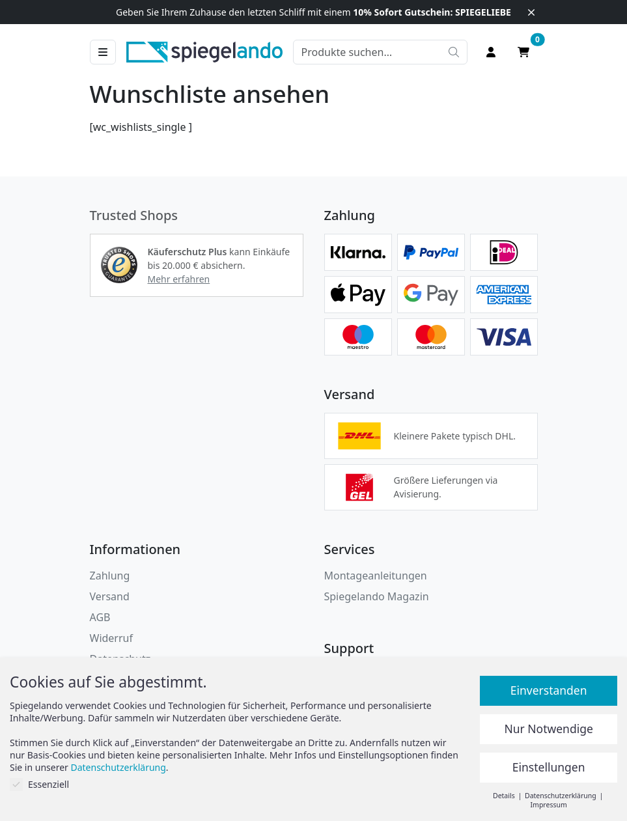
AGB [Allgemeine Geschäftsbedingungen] (100, 617)
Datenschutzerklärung (117, 767)
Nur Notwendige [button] (548, 728)
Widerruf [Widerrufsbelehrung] (111, 638)
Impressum (549, 804)
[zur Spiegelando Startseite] (204, 51)
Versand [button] (110, 596)
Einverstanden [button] (548, 690)
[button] (119, 265)
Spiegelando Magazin (376, 596)
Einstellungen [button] (548, 767)
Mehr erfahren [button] (179, 279)
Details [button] (504, 795)
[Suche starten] (453, 52)
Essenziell (39, 784)
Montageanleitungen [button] (375, 575)
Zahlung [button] (110, 575)
